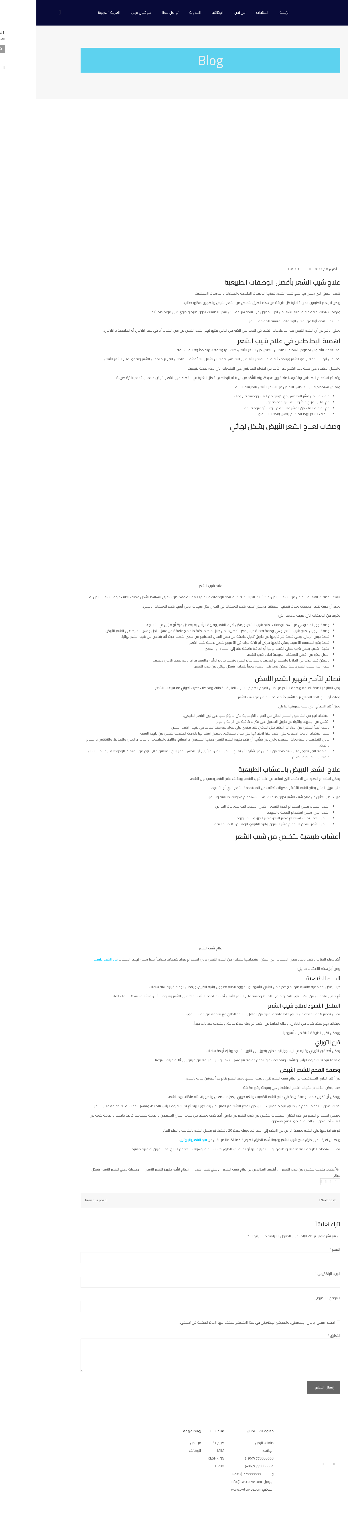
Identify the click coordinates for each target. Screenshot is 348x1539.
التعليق (297, 1335)
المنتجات (226, 12)
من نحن (203, 12)
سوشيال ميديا (104, 12)
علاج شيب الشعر (169, 1169)
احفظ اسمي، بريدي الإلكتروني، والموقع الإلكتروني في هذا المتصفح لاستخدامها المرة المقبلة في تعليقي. (221, 1322)
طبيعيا (61, 959)
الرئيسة (248, 12)
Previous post (61, 1200)
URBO (183, 1466)
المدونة (158, 12)
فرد (78, 959)
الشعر (71, 959)
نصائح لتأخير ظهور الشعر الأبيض (130, 1169)
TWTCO (258, 269)
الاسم (298, 1249)
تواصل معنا (133, 12)
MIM (184, 1451)
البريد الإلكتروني (291, 1273)
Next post (290, 1200)
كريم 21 (181, 1443)
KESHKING (179, 1458)
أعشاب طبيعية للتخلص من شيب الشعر (272, 1169)
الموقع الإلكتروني (290, 1298)
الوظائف (181, 12)
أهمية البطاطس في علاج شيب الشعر (213, 1169)
